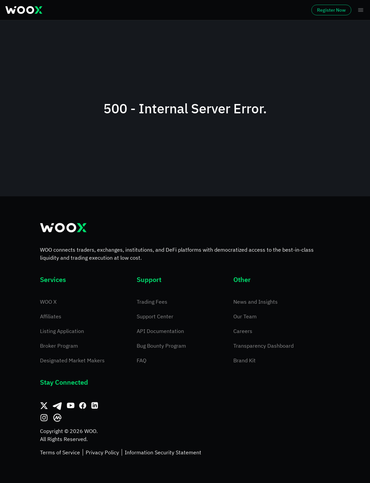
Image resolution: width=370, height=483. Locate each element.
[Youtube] (71, 406)
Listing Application (62, 331)
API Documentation (160, 331)
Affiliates (50, 316)
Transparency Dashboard (263, 345)
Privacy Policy (102, 452)
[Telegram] (57, 405)
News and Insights (255, 301)
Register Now (312, 10)
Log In (270, 10)
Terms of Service (60, 452)
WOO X (48, 301)
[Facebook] (83, 406)
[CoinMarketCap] (57, 418)
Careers (242, 331)
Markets (91, 10)
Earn (235, 10)
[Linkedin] (95, 406)
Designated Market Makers (72, 360)
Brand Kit (244, 360)
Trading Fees (152, 301)
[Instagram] (44, 418)
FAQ (141, 360)
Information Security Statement (163, 452)
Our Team (245, 316)
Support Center (155, 316)
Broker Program (59, 345)
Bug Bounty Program (161, 345)
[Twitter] (44, 406)
